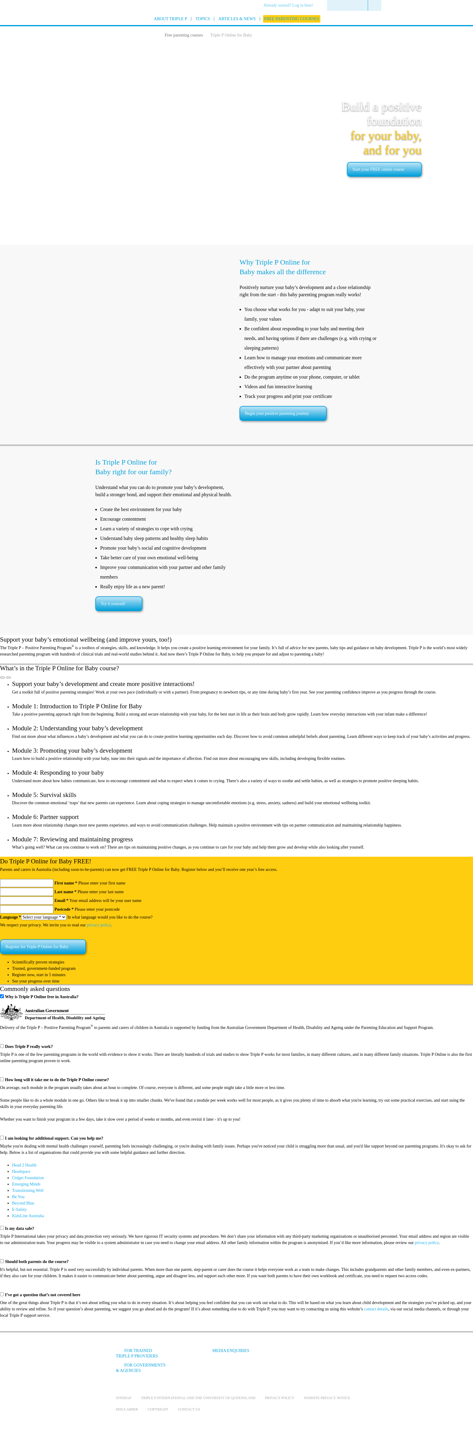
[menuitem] (290, 5)
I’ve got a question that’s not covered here (43, 1295)
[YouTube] (307, 1355)
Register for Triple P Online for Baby (36, 946)
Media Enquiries (230, 1350)
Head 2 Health (24, 1165)
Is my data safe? (19, 1228)
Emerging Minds (26, 1184)
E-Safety (19, 1209)
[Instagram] (323, 1355)
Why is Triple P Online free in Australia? (42, 997)
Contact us (189, 1409)
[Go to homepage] (101, 26)
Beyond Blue (23, 1203)
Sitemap (123, 1398)
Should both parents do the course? (37, 1261)
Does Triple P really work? (29, 1046)
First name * (66, 883)
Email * (61, 900)
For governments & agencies (141, 1368)
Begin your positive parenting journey (277, 413)
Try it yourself (113, 604)
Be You (18, 1197)
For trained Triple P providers (137, 1353)
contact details (376, 1309)
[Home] (154, 34)
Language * (10, 917)
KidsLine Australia (28, 1216)
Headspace (21, 1171)
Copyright (158, 1409)
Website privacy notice (327, 1398)
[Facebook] (291, 1355)
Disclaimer (127, 1409)
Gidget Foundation (28, 1178)
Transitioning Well (27, 1190)
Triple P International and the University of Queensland (198, 1398)
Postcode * (64, 909)
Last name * (66, 892)
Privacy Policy (279, 1398)
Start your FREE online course (378, 169)
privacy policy (99, 925)
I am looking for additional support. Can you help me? (54, 1138)
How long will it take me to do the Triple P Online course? (57, 1080)
